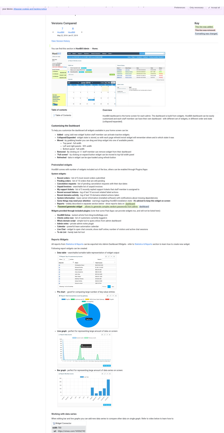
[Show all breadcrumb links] (61, 9)
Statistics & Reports (74, 244)
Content (54, 10)
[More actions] (215, 10)
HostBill (60, 32)
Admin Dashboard (72, 10)
